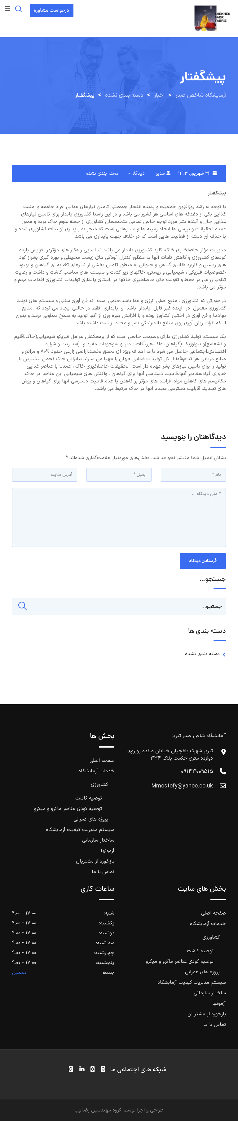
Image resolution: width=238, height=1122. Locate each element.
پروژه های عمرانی (90, 820)
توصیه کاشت (88, 799)
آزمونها (107, 851)
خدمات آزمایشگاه (96, 772)
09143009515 (197, 772)
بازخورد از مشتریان (95, 862)
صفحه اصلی (102, 761)
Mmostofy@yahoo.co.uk (182, 787)
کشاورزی (99, 785)
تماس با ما (103, 873)
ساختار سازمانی (98, 841)
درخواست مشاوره (51, 10)
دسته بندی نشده (102, 173)
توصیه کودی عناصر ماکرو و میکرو (68, 809)
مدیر (160, 173)
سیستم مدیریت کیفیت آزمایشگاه (80, 830)
